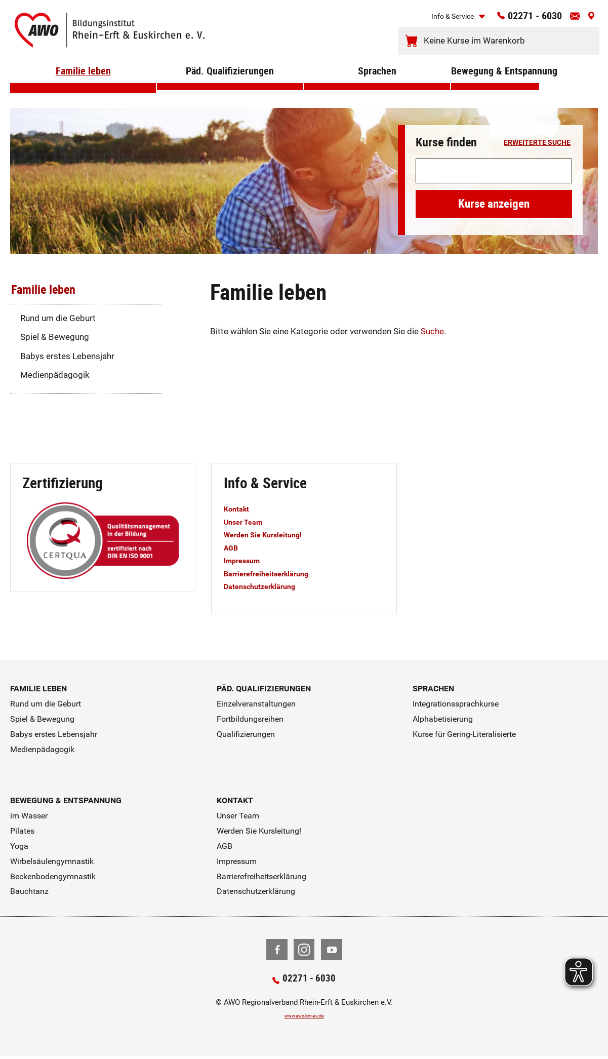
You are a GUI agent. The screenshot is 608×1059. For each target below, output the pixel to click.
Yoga (19, 846)
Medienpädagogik (55, 375)
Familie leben (83, 85)
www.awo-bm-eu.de (304, 1017)
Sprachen (377, 85)
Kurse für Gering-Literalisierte (464, 734)
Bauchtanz (29, 891)
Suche (432, 331)
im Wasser (29, 815)
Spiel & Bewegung (54, 337)
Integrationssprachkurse (456, 704)
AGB (232, 547)
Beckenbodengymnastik (53, 876)
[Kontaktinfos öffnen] (570, 19)
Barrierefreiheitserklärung (274, 573)
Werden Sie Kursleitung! (271, 534)
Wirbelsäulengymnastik (52, 861)
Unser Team (247, 522)
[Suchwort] (494, 171)
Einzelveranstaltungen (256, 704)
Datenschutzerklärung (267, 586)
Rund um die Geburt (58, 318)
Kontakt (239, 508)
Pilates (22, 831)
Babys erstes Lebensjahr (67, 356)
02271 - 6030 (521, 19)
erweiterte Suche (537, 142)
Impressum (246, 560)
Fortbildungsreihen (250, 719)
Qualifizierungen (246, 734)
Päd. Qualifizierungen (230, 85)
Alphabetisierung (443, 719)
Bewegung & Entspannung (495, 85)
